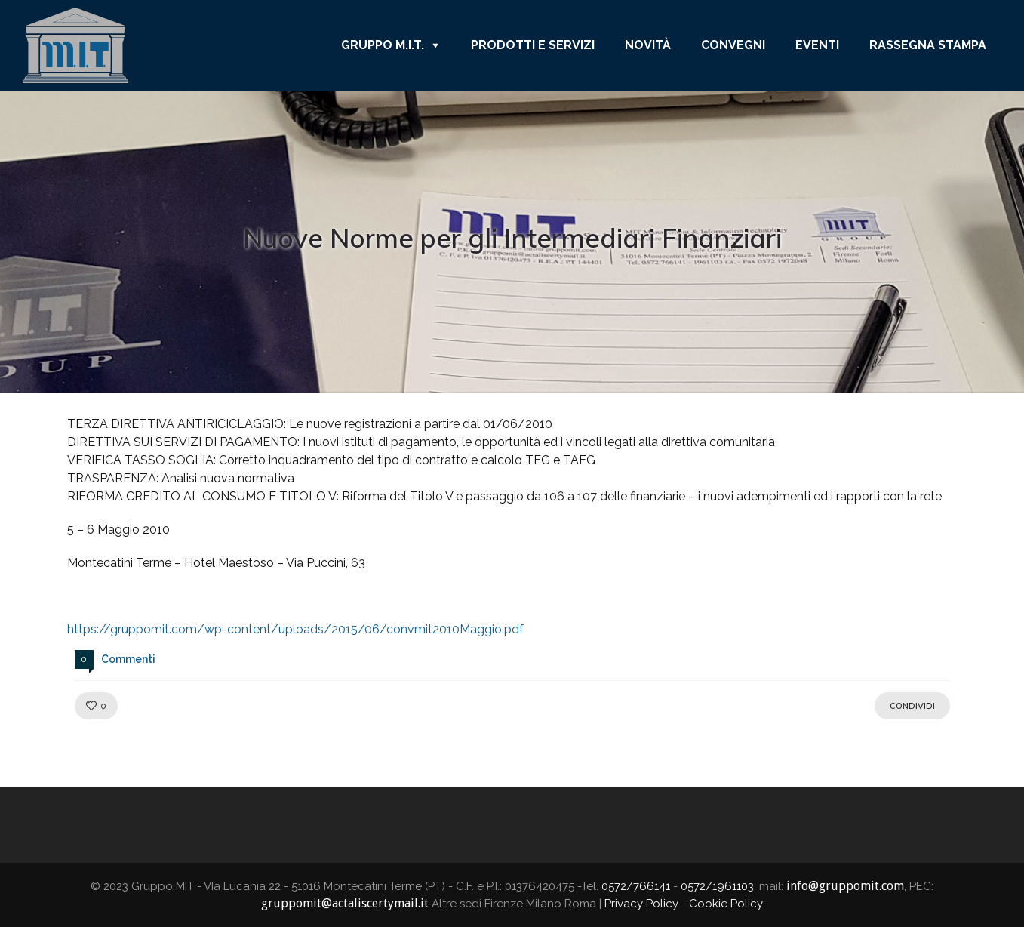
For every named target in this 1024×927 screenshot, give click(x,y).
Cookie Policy (726, 903)
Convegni (733, 45)
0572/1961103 (717, 886)
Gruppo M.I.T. (382, 45)
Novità (648, 45)
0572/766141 (635, 886)
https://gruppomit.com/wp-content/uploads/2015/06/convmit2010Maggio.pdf (295, 629)
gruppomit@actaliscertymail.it (345, 903)
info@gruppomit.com (845, 886)
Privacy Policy (641, 903)
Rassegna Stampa (927, 45)
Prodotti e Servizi (533, 45)
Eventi (817, 45)
